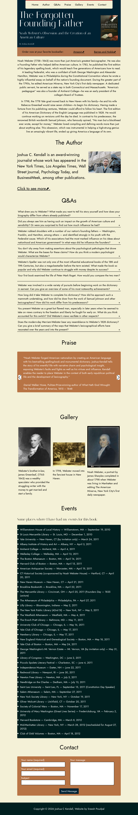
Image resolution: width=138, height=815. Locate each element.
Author (46, 4)
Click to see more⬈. (33, 188)
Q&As (57, 4)
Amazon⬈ (78, 52)
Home (35, 4)
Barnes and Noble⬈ (105, 52)
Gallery (79, 4)
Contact (102, 4)
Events (90, 4)
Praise (67, 4)
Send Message (69, 791)
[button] (19, 377)
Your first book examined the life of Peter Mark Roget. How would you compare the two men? (69, 275)
